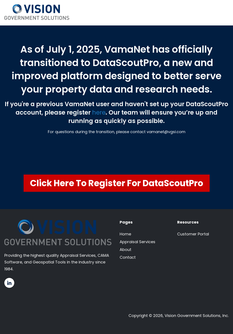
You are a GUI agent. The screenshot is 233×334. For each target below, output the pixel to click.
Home (125, 234)
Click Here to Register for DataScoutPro (116, 183)
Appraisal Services (137, 241)
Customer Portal (193, 234)
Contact (128, 257)
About (125, 249)
